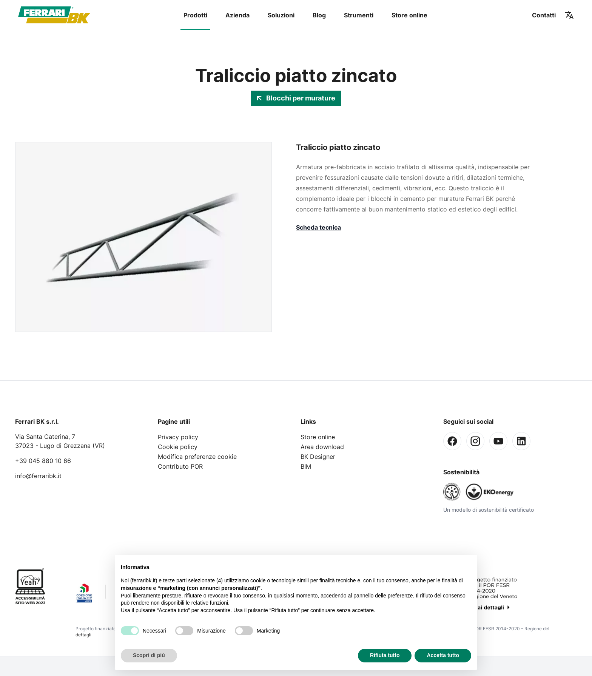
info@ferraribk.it (38, 476)
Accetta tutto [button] (443, 655)
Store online (409, 15)
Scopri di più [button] (149, 655)
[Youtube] (498, 441)
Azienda (237, 15)
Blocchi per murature (296, 98)
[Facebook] (452, 441)
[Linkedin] (521, 441)
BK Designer (318, 456)
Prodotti (195, 15)
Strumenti (358, 15)
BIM (306, 466)
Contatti (544, 15)
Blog (319, 15)
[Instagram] (475, 441)
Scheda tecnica (318, 227)
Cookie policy (177, 447)
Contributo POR (180, 466)
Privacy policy (178, 437)
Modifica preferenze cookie (197, 456)
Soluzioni (281, 15)
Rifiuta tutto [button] (385, 655)
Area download (322, 447)
